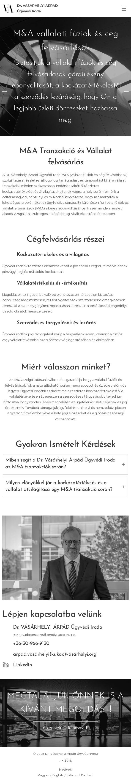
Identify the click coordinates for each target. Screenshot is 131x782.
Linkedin (22, 665)
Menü (124, 8)
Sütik (68, 761)
